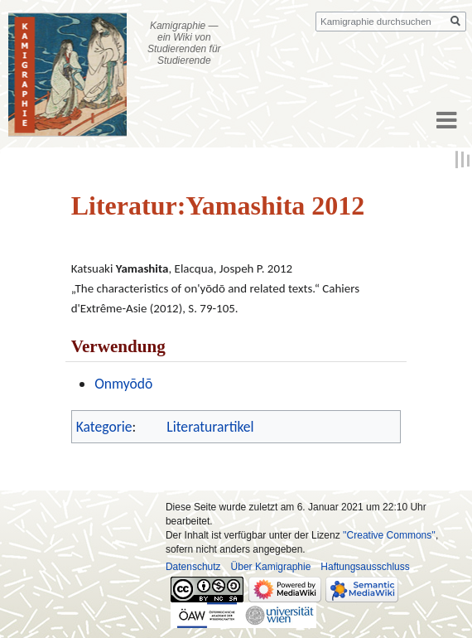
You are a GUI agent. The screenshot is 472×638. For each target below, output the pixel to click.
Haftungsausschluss (364, 567)
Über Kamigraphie (271, 567)
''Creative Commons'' (389, 535)
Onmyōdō (123, 384)
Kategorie (104, 427)
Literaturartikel (209, 427)
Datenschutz (193, 567)
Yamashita (142, 268)
